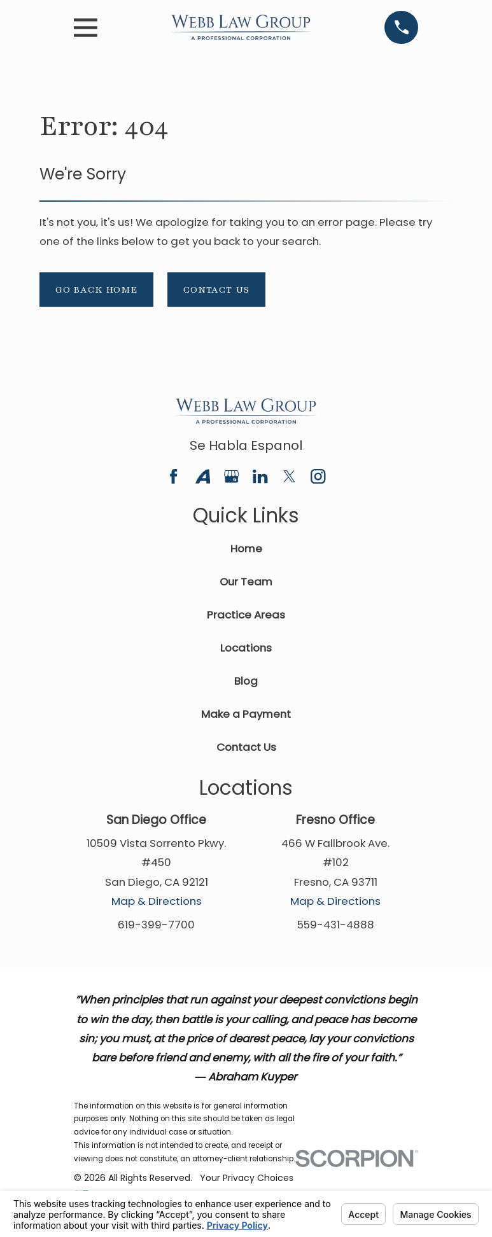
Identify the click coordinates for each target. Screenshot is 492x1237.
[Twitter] (289, 476)
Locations (246, 647)
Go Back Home (96, 289)
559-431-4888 (335, 924)
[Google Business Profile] (231, 476)
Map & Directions (156, 901)
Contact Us (216, 289)
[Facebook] (173, 476)
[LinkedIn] (260, 476)
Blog (246, 680)
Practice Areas (246, 614)
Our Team (246, 581)
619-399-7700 (156, 924)
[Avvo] (202, 476)
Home (246, 548)
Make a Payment (246, 714)
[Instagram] (318, 476)
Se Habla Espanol (246, 445)
